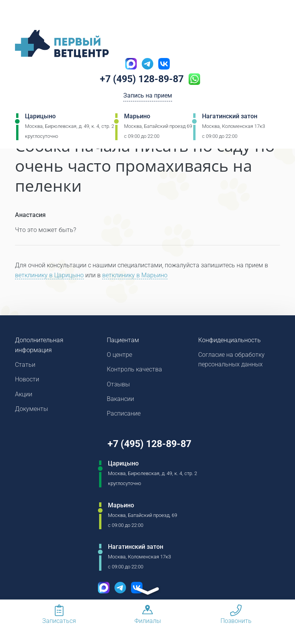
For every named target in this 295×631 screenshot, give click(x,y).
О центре (119, 355)
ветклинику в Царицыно (49, 275)
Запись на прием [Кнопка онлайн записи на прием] (147, 96)
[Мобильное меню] (21, 15)
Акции (23, 395)
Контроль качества (134, 370)
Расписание (124, 415)
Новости (27, 380)
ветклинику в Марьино (134, 275)
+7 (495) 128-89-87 (142, 79)
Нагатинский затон (229, 117)
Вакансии (120, 400)
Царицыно (40, 117)
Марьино (137, 117)
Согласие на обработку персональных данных (231, 360)
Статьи (25, 365)
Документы (31, 410)
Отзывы (118, 385)
